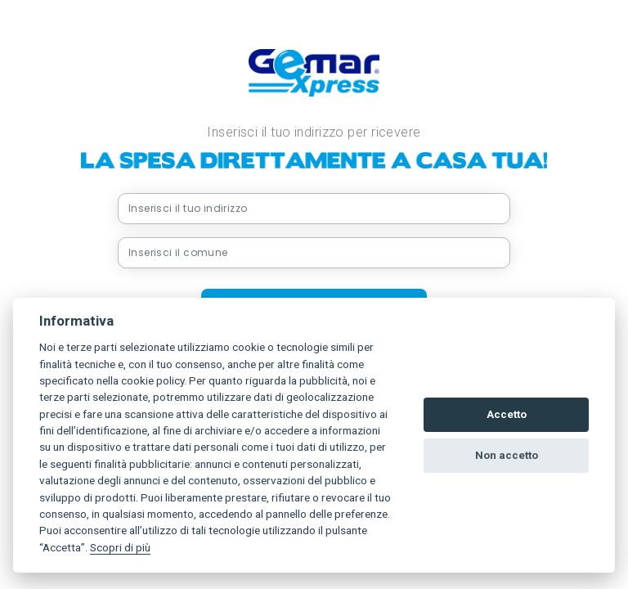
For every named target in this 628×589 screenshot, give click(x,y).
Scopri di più (120, 547)
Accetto (507, 414)
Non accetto (506, 455)
